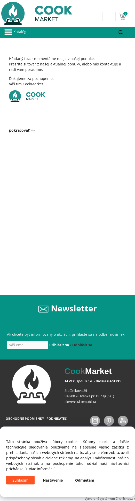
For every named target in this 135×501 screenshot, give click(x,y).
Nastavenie (53, 480)
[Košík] (125, 16)
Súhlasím (20, 480)
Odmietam (84, 480)
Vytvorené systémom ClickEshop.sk (110, 498)
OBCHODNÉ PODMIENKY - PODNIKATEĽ (36, 418)
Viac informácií (41, 468)
